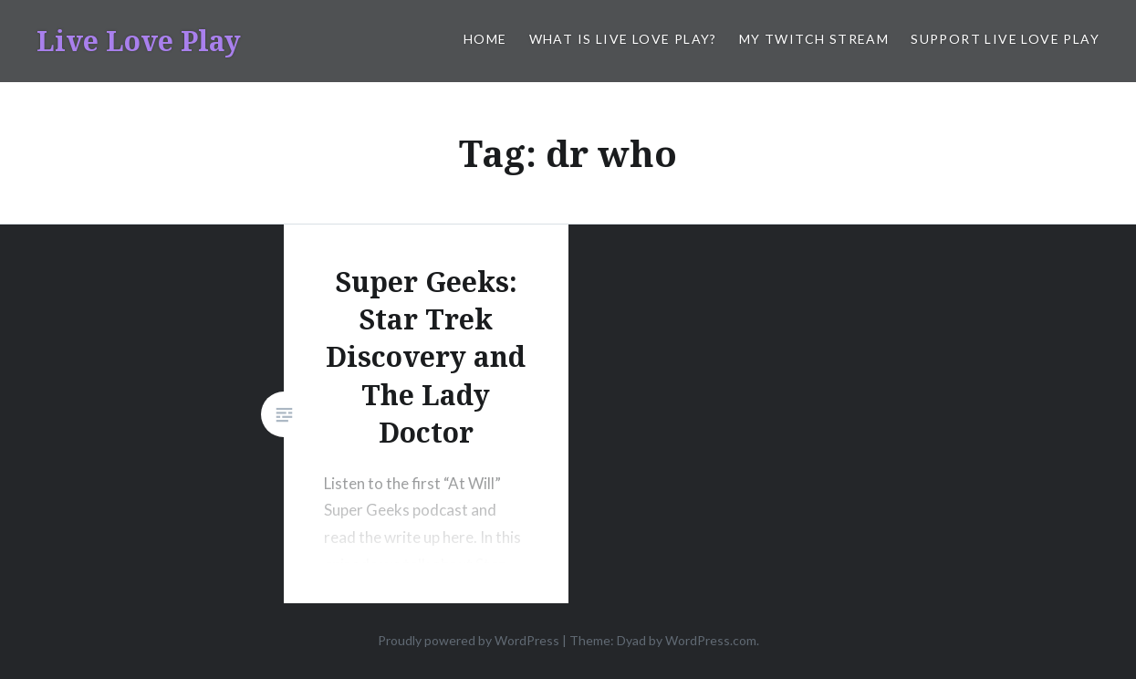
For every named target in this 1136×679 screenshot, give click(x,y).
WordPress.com (710, 640)
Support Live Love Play (1005, 39)
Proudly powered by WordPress (468, 640)
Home (485, 39)
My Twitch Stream (814, 39)
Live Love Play (138, 40)
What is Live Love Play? (623, 39)
